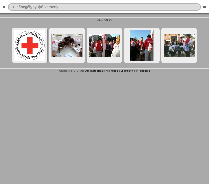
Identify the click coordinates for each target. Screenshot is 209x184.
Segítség (145, 70)
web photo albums (95, 70)
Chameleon (126, 70)
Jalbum (115, 70)
